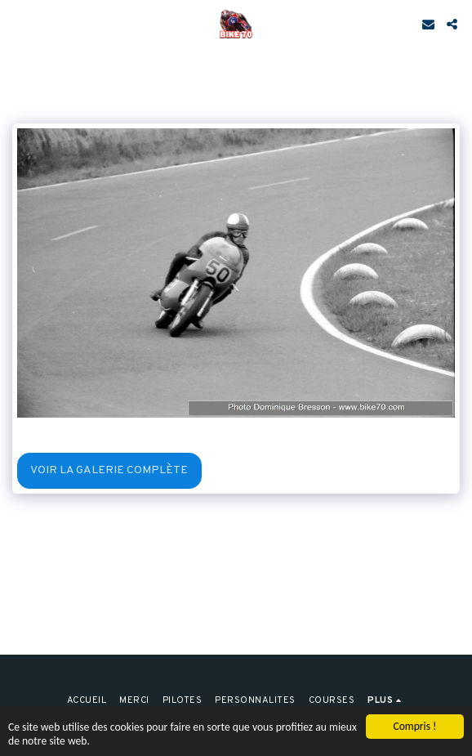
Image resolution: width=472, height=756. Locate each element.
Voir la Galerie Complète (109, 470)
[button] (18, 23)
